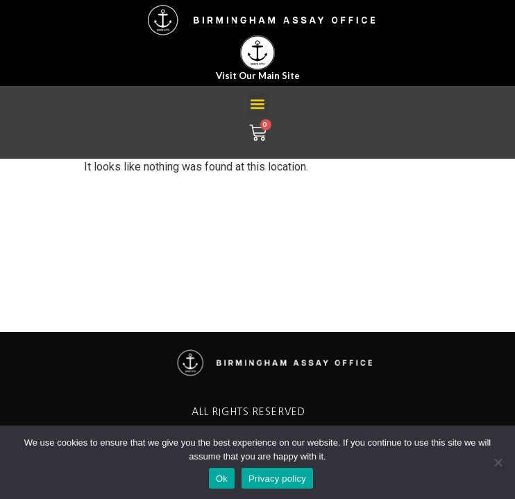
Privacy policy (277, 478)
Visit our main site (258, 75)
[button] (257, 104)
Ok (222, 478)
